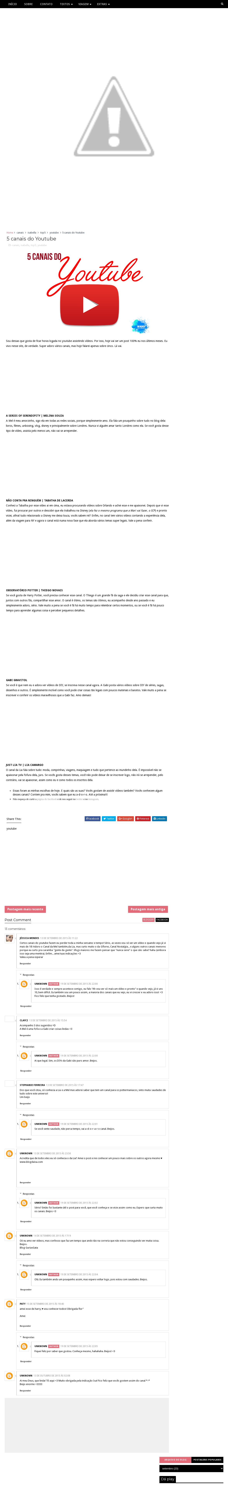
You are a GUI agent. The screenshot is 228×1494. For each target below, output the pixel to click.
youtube (54, 233)
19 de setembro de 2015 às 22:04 (79, 1290)
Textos (65, 4)
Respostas (28, 983)
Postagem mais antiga (132, 917)
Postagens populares (208, 232)
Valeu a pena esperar (31, 966)
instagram (94, 805)
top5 (43, 233)
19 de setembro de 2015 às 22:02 (79, 1215)
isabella (32, 233)
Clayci (24, 1029)
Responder (25, 973)
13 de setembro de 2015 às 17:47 (64, 1094)
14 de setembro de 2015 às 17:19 (52, 1248)
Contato (46, 4)
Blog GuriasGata (29, 1263)
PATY (22, 1323)
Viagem (83, 4)
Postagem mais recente (25, 917)
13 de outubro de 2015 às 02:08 (52, 1395)
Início (12, 4)
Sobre (28, 4)
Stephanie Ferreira (32, 1094)
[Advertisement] (79, 878)
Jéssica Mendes (29, 947)
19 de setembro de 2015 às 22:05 (79, 1365)
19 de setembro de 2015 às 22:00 (79, 993)
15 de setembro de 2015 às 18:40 (45, 1323)
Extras (102, 4)
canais (20, 233)
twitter (80, 805)
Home (10, 233)
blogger (133, 929)
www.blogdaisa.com (31, 1174)
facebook (146, 929)
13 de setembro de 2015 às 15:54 (48, 1029)
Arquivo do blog (175, 232)
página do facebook (47, 805)
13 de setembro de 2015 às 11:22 (59, 947)
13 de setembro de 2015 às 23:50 (52, 1162)
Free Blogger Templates (132, 1489)
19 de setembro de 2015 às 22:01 (79, 1133)
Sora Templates (105, 1489)
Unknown (40, 993)
